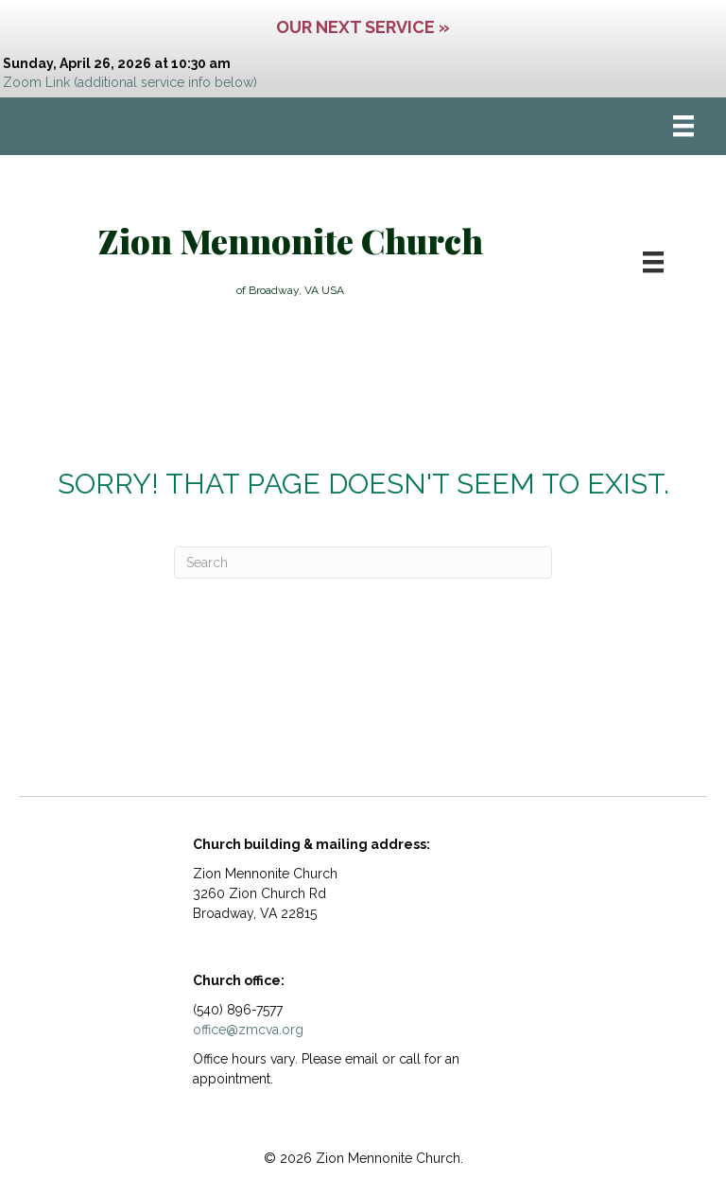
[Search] (363, 562)
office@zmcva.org (248, 1029)
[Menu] (683, 125)
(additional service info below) (165, 82)
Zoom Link (36, 82)
